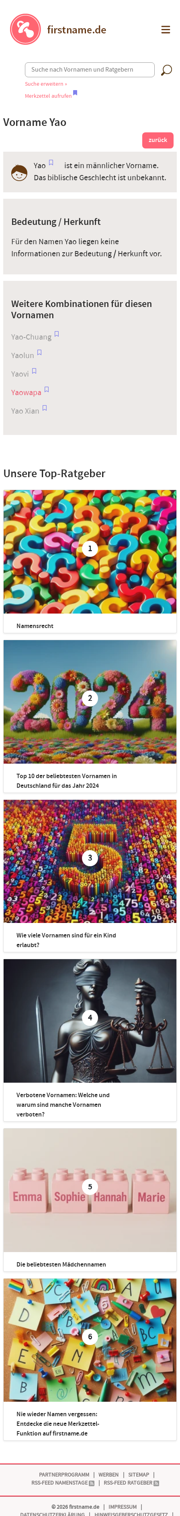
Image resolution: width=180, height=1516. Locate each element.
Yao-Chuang (31, 337)
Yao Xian (25, 411)
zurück (158, 140)
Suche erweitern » (46, 84)
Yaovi (20, 374)
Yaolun (22, 355)
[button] (165, 30)
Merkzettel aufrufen (51, 96)
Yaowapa (26, 392)
